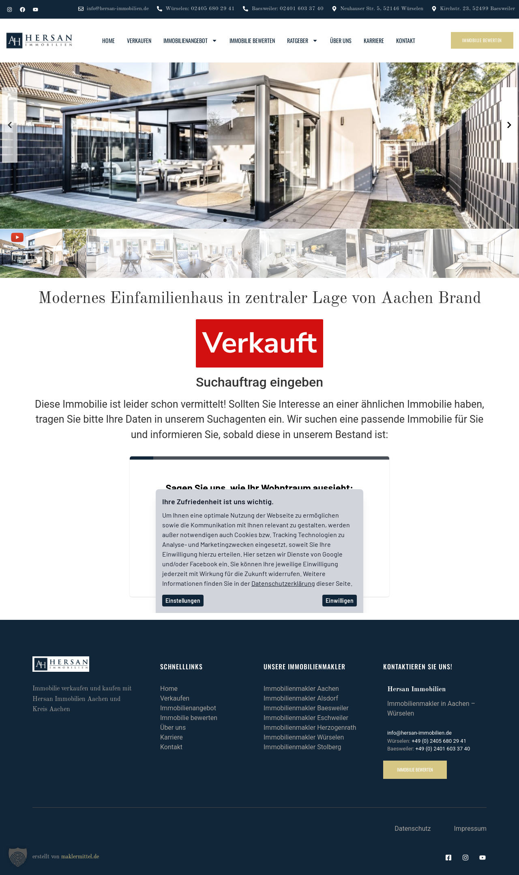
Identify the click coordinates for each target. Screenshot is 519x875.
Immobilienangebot (190, 40)
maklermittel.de (80, 857)
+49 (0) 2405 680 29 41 (439, 741)
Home (108, 40)
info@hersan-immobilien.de (419, 733)
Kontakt (405, 40)
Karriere (374, 40)
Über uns (341, 40)
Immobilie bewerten (252, 40)
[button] (225, 220)
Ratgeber (302, 40)
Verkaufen (139, 40)
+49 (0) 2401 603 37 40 (442, 749)
